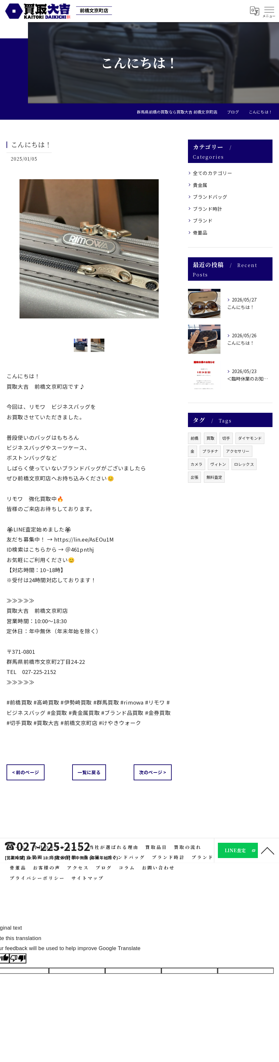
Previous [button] (13, 254)
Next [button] (165, 254)
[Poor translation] (17, 958)
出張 (194, 477)
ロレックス (244, 464)
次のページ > (152, 772)
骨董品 (200, 232)
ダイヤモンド (250, 438)
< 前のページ (25, 772)
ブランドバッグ (210, 196)
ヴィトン (218, 464)
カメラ (197, 464)
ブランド (203, 220)
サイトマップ (88, 878)
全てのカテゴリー (212, 172)
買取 (210, 438)
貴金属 (200, 184)
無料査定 (214, 477)
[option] (89, 254)
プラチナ (210, 451)
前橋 (194, 438)
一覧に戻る (89, 772)
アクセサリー (237, 451)
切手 (226, 438)
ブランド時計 (207, 208)
